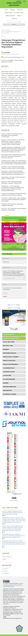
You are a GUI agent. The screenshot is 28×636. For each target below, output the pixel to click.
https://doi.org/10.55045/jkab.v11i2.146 (15, 57)
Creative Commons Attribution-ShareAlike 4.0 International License (13, 585)
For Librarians (5, 573)
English (4, 559)
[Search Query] (14, 22)
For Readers (5, 568)
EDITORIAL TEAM (8, 345)
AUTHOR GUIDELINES (9, 379)
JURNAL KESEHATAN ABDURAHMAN (14, 4)
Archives (20, 9)
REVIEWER (6, 349)
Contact (14, 18)
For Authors (5, 571)
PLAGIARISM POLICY (8, 368)
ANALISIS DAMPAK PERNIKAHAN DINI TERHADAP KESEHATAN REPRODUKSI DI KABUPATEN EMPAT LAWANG (12, 512)
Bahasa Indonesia (6, 556)
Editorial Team (18, 12)
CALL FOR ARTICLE (8, 334)
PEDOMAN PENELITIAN (9, 386)
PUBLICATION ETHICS (9, 360)
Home (6, 9)
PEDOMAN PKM (7, 390)
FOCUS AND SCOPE (8, 342)
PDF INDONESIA (8, 254)
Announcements (10, 15)
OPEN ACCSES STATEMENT (11, 357)
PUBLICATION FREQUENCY (10, 364)
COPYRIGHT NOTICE (8, 371)
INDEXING (5, 383)
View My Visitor (14, 500)
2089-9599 (13, 308)
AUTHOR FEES (7, 375)
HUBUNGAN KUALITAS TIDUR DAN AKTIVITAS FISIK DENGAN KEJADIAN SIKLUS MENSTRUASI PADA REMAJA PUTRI (13, 536)
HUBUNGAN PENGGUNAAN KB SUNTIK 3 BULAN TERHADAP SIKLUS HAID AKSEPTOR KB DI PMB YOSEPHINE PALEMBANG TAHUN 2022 (13, 543)
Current (12, 9)
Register (18, 1)
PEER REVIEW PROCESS (9, 353)
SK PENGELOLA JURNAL (9, 394)
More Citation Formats (9, 278)
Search (14, 24)
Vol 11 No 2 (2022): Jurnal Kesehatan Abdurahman (10, 32)
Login (24, 1)
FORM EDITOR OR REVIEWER (11, 338)
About (19, 15)
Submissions (8, 12)
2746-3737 (13, 305)
